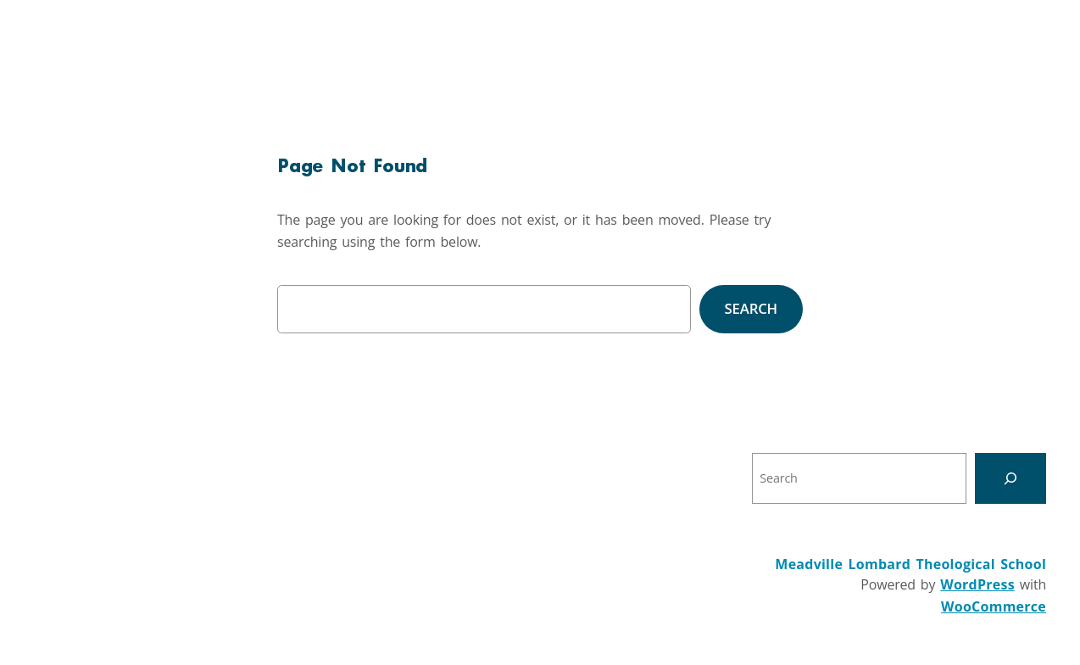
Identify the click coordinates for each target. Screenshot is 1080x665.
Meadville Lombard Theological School (910, 564)
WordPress (977, 584)
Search (751, 308)
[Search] (1010, 478)
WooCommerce (993, 606)
